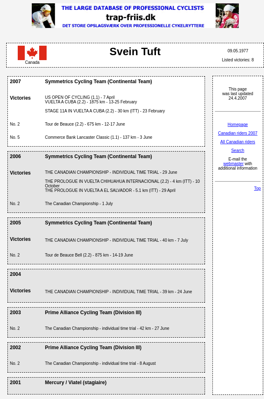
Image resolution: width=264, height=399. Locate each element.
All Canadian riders (237, 142)
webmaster (234, 163)
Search (237, 150)
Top (257, 188)
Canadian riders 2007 (237, 133)
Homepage (238, 124)
